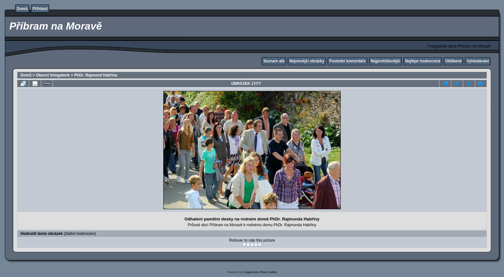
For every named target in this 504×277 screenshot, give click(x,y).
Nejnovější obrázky (306, 61)
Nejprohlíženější (385, 61)
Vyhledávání (477, 61)
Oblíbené (453, 61)
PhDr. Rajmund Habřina (95, 75)
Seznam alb (273, 61)
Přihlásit (40, 8)
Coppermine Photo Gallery (260, 272)
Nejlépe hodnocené (422, 61)
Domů (22, 8)
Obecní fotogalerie (53, 75)
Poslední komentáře (347, 61)
